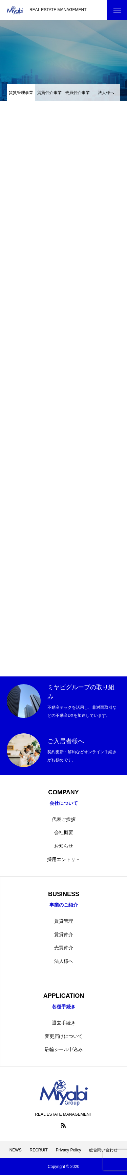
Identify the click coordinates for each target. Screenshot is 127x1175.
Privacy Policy (68, 1150)
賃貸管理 (63, 921)
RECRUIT (39, 1150)
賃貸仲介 (63, 934)
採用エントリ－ (63, 859)
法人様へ (106, 92)
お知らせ (63, 846)
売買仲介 (63, 947)
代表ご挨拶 (64, 819)
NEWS (15, 1150)
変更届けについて (64, 1036)
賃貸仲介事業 (49, 92)
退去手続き (64, 1022)
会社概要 (63, 832)
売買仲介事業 (77, 92)
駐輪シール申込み (64, 1049)
